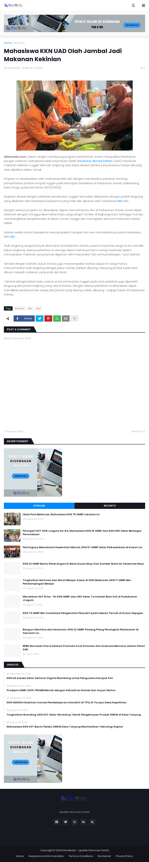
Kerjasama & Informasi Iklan (46, 856)
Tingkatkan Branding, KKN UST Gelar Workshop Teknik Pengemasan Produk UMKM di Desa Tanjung (74, 714)
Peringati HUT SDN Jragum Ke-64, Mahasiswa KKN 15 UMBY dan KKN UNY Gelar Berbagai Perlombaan (82, 532)
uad (38, 308)
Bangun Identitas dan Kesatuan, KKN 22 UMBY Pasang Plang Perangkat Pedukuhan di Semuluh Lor (81, 631)
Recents (110, 506)
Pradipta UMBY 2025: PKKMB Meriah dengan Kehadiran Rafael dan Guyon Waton (61, 690)
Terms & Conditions (80, 856)
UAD (12, 237)
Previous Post (14, 431)
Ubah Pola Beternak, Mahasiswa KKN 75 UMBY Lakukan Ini (61, 514)
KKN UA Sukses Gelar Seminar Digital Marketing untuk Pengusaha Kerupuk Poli (60, 678)
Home (8, 43)
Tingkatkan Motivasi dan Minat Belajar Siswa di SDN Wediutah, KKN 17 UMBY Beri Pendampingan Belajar (77, 582)
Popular (39, 506)
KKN (119, 201)
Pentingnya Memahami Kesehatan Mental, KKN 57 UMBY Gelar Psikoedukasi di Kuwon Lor (83, 547)
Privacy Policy (124, 856)
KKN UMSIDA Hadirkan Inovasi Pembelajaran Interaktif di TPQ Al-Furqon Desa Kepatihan (66, 702)
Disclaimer (104, 856)
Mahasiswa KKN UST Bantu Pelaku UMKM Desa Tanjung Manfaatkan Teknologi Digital (65, 726)
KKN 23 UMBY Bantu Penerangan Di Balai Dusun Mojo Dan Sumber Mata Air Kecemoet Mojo (83, 564)
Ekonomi (19, 43)
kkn (30, 308)
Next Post (137, 431)
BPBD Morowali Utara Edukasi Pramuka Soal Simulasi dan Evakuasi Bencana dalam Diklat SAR (84, 647)
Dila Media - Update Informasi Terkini (86, 850)
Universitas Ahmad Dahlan (95, 161)
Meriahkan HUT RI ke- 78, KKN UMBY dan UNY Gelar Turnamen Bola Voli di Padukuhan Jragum (80, 598)
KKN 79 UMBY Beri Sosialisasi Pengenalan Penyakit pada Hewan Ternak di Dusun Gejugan (83, 613)
